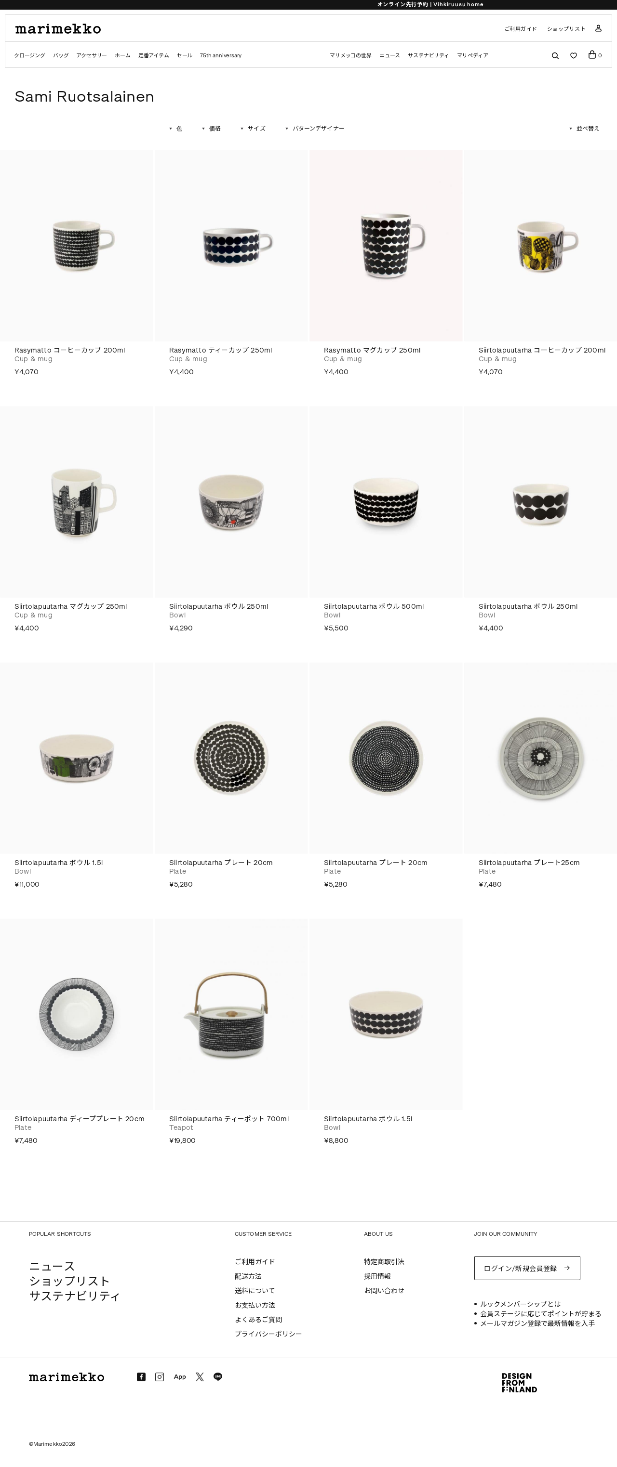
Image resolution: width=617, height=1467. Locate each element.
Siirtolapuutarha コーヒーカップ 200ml (542, 350)
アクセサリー (91, 55)
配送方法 (248, 1276)
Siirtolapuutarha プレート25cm (529, 863)
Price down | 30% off (308, 4)
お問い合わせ (384, 1291)
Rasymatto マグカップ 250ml (372, 350)
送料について (255, 1291)
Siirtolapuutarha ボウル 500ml (374, 607)
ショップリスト (566, 29)
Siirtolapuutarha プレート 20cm (221, 863)
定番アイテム (153, 55)
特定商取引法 (384, 1262)
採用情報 (377, 1276)
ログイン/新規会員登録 (520, 1269)
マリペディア (472, 55)
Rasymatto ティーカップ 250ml (220, 350)
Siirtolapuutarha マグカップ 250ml (70, 607)
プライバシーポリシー (268, 1334)
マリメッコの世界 (351, 55)
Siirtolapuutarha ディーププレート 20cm (79, 1119)
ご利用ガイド (520, 29)
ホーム (122, 55)
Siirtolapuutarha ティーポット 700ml (229, 1119)
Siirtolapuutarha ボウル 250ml (218, 607)
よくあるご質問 (258, 1320)
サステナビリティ (428, 55)
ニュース (389, 55)
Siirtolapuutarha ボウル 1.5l (58, 863)
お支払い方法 (255, 1305)
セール (184, 55)
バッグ (60, 55)
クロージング (29, 55)
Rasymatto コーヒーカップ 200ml (69, 350)
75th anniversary (220, 55)
